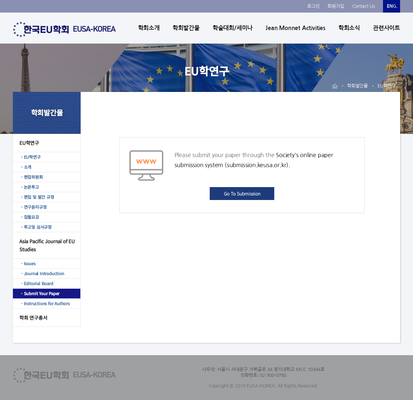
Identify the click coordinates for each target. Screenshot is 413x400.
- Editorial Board (37, 283)
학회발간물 (186, 28)
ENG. (392, 6)
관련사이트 (386, 28)
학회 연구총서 (33, 317)
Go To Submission (242, 193)
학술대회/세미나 (233, 28)
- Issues (28, 263)
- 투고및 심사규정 (36, 227)
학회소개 (149, 28)
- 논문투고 (30, 187)
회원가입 (335, 6)
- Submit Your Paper (40, 293)
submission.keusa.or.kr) (257, 165)
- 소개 (26, 167)
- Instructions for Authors (45, 303)
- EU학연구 (31, 157)
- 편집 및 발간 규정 (37, 197)
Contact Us (363, 6)
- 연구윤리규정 (33, 207)
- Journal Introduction (42, 273)
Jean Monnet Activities (296, 28)
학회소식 (349, 28)
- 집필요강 (30, 217)
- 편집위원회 (32, 177)
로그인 (313, 6)
